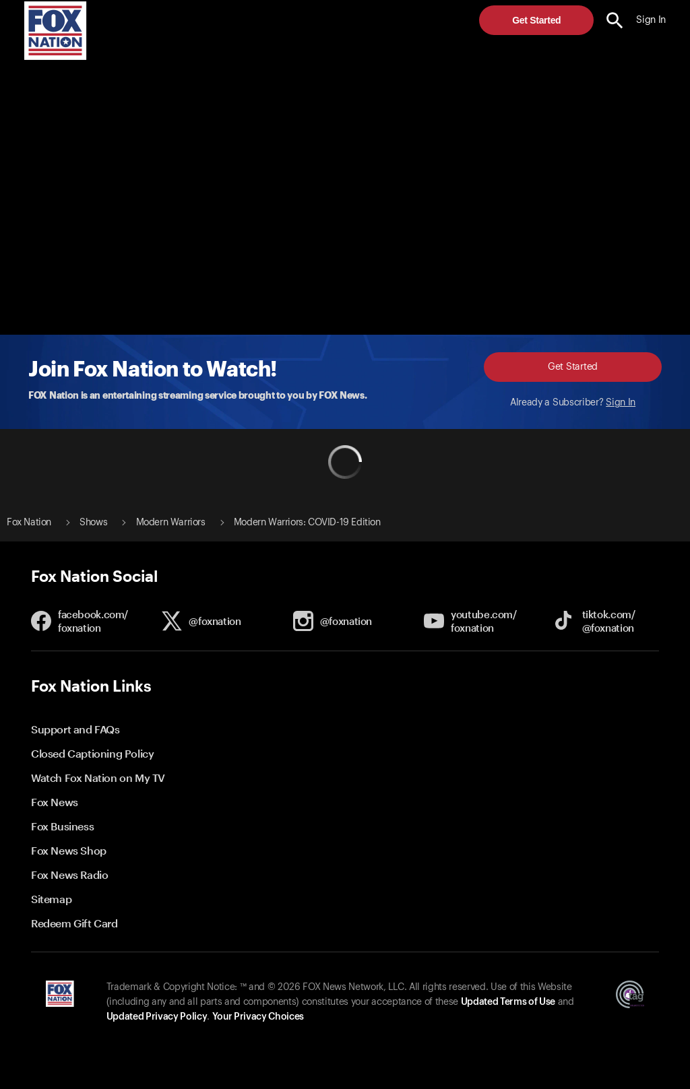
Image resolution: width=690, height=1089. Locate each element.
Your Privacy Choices (258, 1017)
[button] (615, 20)
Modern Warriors (171, 522)
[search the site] (615, 20)
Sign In (620, 402)
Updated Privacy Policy (157, 1017)
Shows (93, 522)
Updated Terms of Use (508, 1002)
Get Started (536, 20)
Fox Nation (29, 522)
